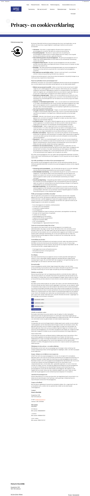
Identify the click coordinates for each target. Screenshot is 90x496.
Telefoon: (33, 401)
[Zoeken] (78, 9)
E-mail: (33, 399)
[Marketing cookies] (44, 306)
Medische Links (45, 4)
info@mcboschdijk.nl (40, 399)
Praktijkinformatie (35, 4)
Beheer (21, 494)
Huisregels (73, 13)
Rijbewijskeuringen (62, 9)
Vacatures (52, 9)
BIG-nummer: (34, 410)
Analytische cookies (39, 303)
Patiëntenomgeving (54, 4)
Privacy (70, 495)
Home (28, 4)
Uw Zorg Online (14, 494)
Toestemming (31, 9)
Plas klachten (72, 9)
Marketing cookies (38, 306)
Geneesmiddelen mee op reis (69, 4)
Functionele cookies (39, 299)
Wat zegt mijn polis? (42, 9)
